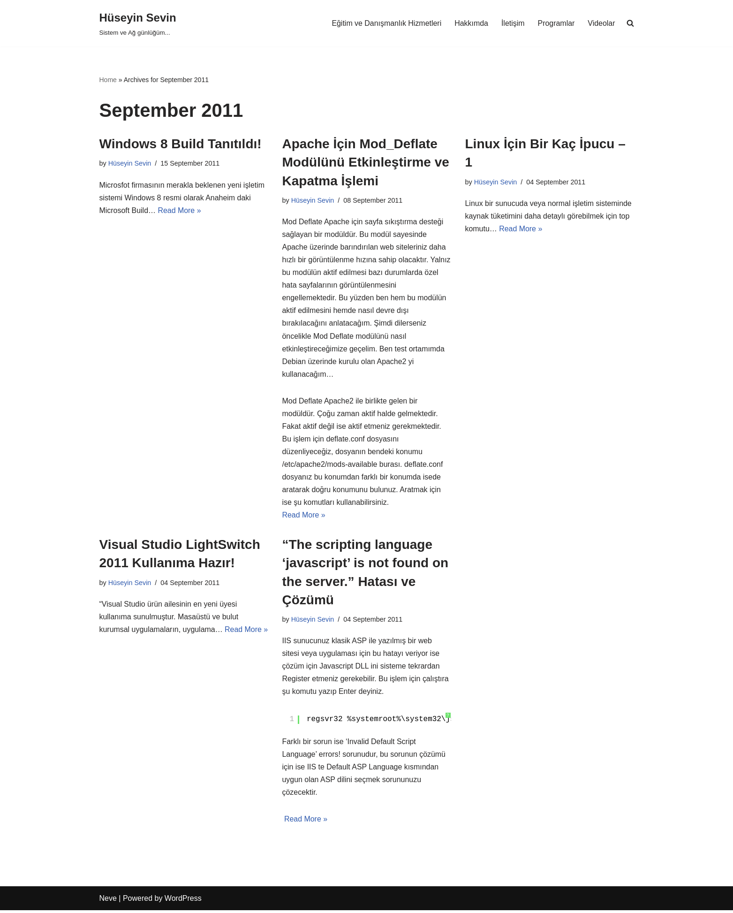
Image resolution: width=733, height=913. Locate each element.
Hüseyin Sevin (129, 163)
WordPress (183, 901)
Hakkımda (471, 23)
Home (108, 80)
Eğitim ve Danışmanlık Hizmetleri (386, 23)
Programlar (555, 23)
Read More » (180, 210)
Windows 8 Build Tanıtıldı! (180, 144)
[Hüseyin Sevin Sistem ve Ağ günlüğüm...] (137, 23)
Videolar (601, 23)
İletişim (512, 23)
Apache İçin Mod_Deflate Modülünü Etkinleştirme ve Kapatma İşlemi (365, 162)
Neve (108, 901)
